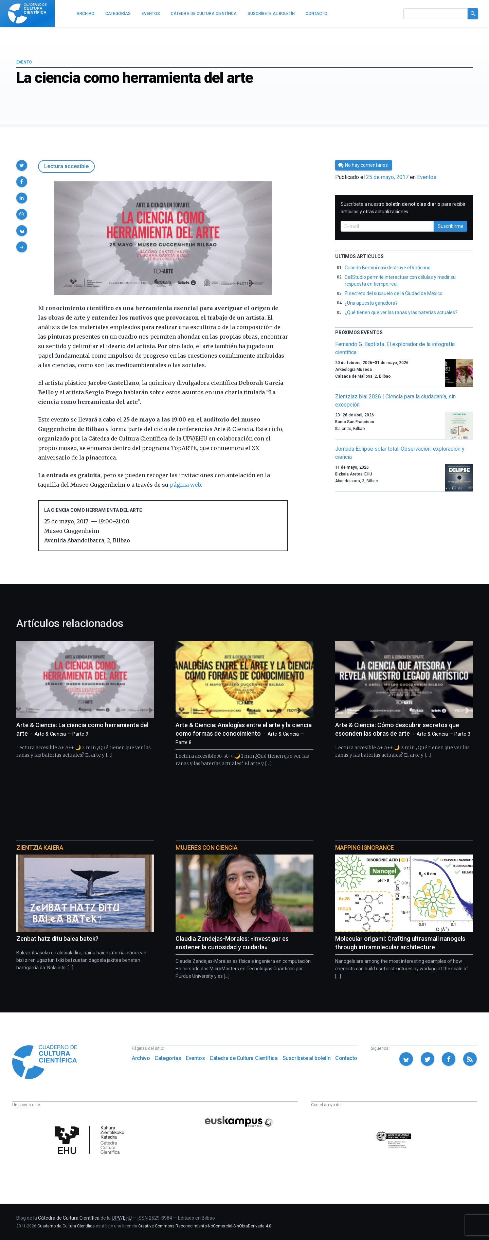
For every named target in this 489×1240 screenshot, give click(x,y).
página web (185, 484)
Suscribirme (451, 226)
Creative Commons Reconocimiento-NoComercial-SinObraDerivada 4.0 (204, 1226)
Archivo (141, 1058)
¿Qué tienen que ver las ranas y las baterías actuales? (401, 312)
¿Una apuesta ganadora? (371, 303)
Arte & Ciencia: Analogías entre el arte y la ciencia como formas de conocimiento (244, 733)
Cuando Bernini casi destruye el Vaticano (388, 267)
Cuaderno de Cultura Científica (66, 1226)
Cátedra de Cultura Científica (243, 1058)
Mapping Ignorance (364, 847)
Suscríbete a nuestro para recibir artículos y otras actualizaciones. (403, 207)
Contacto (346, 1058)
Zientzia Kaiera (39, 847)
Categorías (168, 1058)
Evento (24, 62)
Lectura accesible (66, 166)
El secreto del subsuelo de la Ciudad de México (393, 293)
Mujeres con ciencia (206, 847)
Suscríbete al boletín (307, 1058)
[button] (21, 165)
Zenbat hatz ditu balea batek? (57, 938)
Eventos (426, 177)
